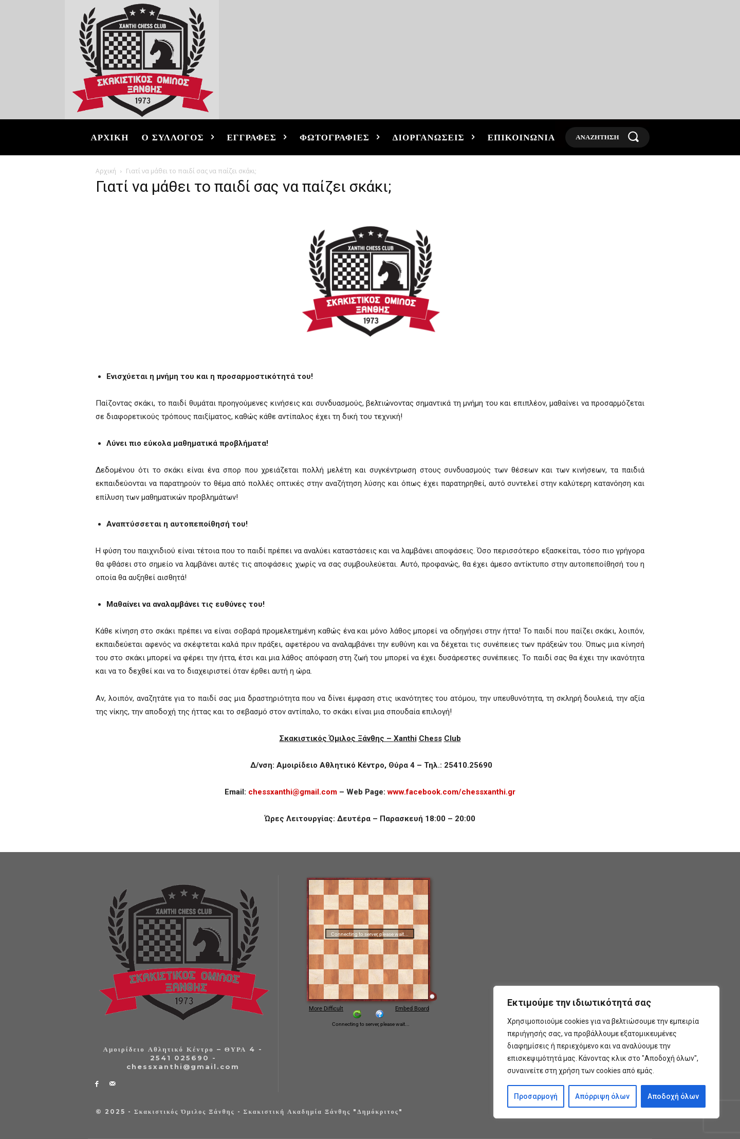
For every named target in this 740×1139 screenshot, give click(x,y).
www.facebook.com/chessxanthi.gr (451, 792)
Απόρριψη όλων (602, 1096)
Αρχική (106, 171)
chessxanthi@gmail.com (292, 792)
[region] (606, 1052)
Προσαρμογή (536, 1096)
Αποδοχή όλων (673, 1096)
